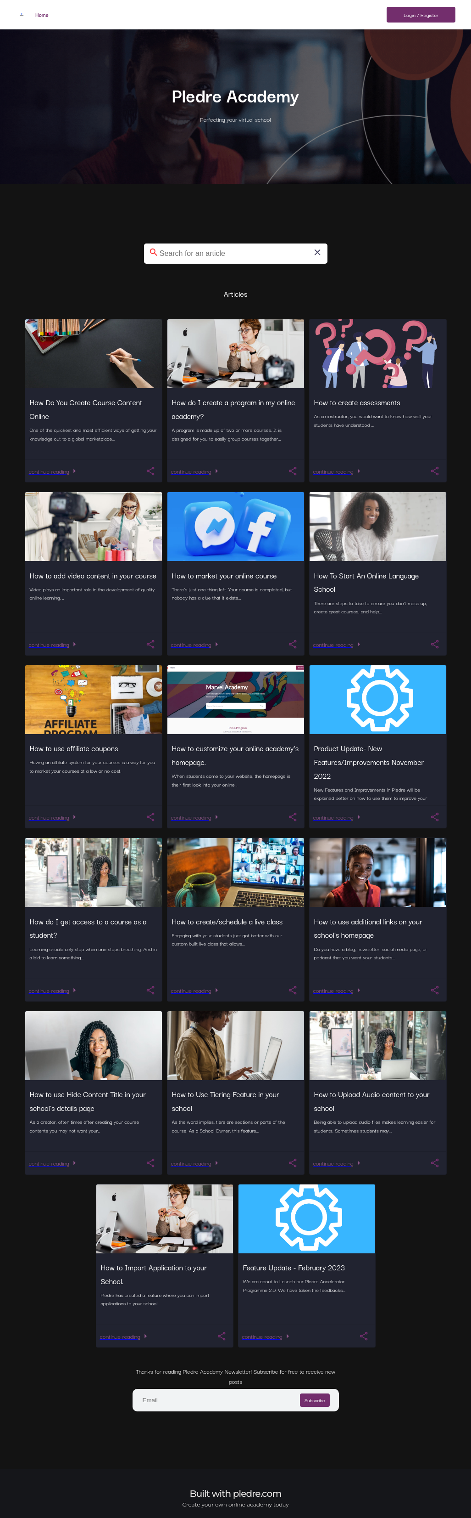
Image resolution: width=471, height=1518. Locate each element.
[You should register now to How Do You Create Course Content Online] (150, 471)
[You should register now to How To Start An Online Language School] (434, 644)
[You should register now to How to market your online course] (292, 644)
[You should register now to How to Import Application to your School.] (221, 1336)
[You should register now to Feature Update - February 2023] (363, 1336)
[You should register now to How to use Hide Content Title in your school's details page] (150, 1162)
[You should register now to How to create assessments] (434, 471)
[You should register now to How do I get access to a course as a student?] (150, 990)
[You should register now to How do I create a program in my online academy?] (292, 471)
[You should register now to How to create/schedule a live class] (292, 990)
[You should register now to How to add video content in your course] (150, 644)
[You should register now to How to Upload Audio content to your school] (434, 1162)
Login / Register (421, 15)
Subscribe (315, 1400)
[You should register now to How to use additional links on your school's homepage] (434, 990)
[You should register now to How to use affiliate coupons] (150, 817)
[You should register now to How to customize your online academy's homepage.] (292, 817)
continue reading (54, 471)
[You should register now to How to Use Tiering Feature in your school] (292, 1162)
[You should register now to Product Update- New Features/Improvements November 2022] (434, 817)
